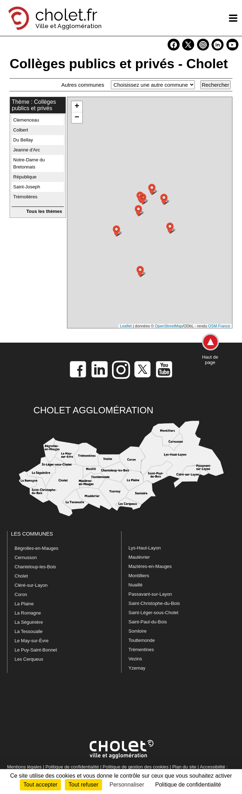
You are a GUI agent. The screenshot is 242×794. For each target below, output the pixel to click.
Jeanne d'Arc (26, 149)
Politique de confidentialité (72, 766)
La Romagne (28, 613)
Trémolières (25, 196)
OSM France (219, 326)
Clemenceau (26, 120)
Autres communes (82, 85)
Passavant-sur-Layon (150, 594)
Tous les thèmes (44, 211)
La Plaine (24, 603)
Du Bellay (23, 140)
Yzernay (137, 668)
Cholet (21, 576)
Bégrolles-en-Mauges (36, 548)
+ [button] (77, 106)
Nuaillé (136, 585)
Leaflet (126, 326)
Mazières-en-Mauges (150, 566)
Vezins (135, 658)
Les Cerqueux (29, 659)
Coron (21, 594)
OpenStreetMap (168, 326)
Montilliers (139, 575)
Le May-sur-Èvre (32, 640)
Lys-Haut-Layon (145, 548)
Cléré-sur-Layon (31, 585)
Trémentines (141, 649)
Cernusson (26, 557)
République (24, 176)
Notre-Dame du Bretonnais (29, 163)
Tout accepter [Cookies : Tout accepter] (40, 785)
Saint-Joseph (26, 186)
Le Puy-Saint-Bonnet (36, 650)
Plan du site (184, 766)
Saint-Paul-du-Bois (148, 621)
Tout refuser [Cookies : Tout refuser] (83, 785)
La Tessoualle (29, 631)
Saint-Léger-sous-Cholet (154, 612)
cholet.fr (66, 15)
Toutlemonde (142, 640)
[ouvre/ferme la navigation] (233, 18)
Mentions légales (24, 766)
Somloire (138, 631)
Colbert (20, 130)
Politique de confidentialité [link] (188, 785)
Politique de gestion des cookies (136, 766)
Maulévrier (139, 557)
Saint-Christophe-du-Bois (154, 603)
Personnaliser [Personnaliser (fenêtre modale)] (126, 785)
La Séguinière (29, 622)
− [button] (77, 117)
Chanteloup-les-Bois (35, 566)
